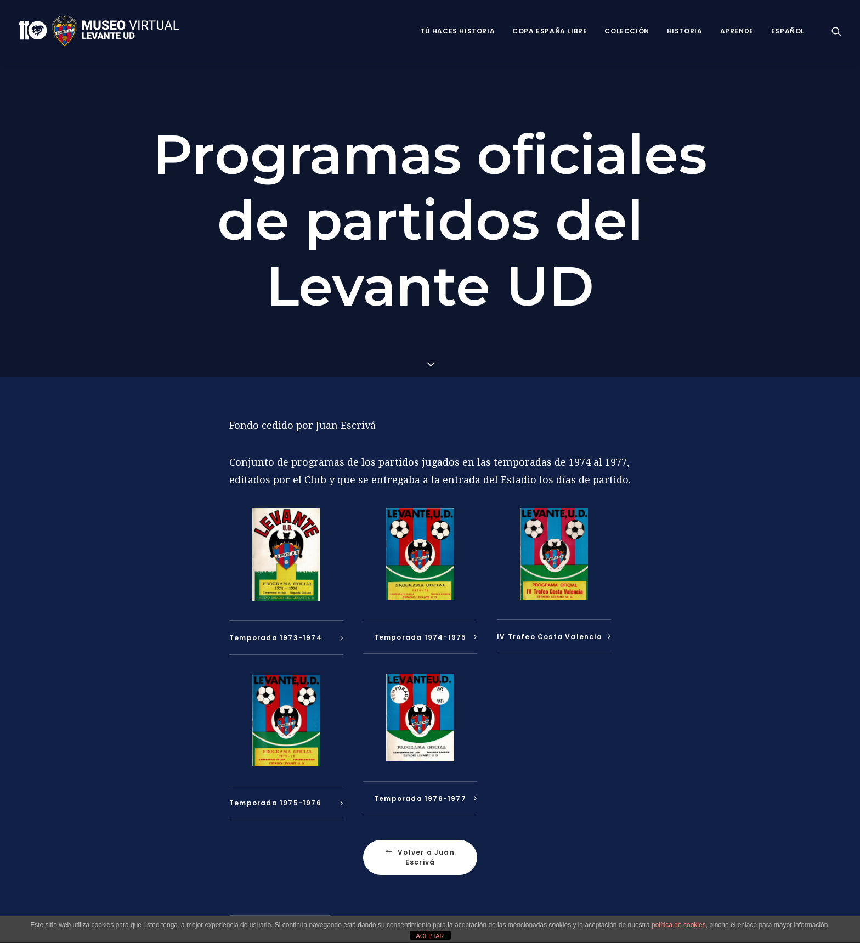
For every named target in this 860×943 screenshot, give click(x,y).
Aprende (737, 31)
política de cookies (679, 925)
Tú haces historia (457, 31)
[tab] (286, 636)
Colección (626, 31)
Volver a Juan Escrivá (421, 855)
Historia (685, 31)
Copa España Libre (549, 31)
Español (788, 31)
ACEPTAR (430, 936)
